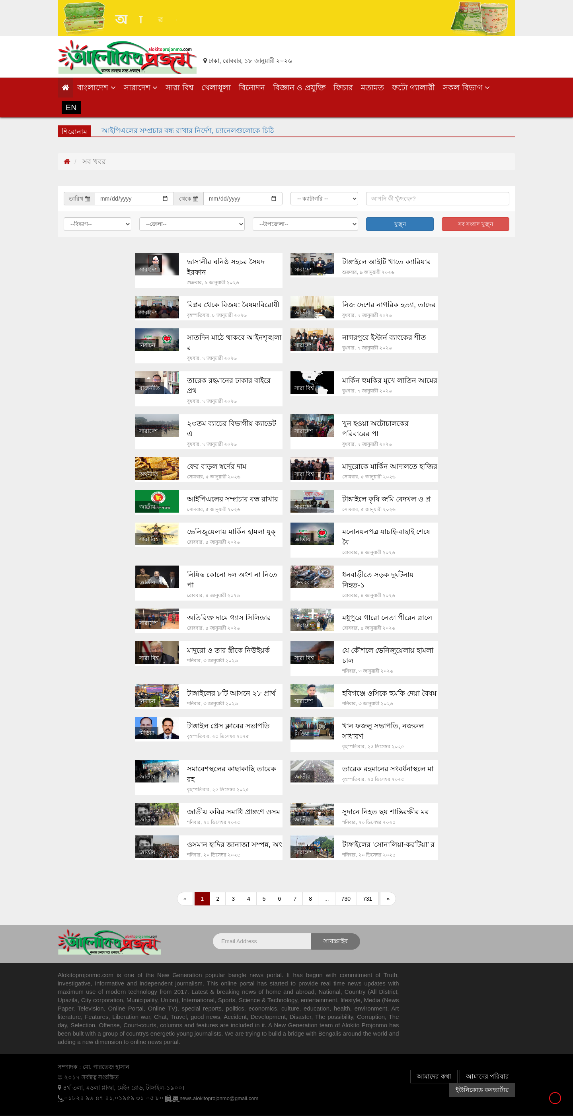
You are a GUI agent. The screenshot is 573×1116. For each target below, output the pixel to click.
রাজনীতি (149, 388)
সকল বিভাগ (466, 87)
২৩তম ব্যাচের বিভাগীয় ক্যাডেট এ (231, 428)
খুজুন (400, 224)
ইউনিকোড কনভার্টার (482, 1090)
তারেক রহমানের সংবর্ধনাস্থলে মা (387, 769)
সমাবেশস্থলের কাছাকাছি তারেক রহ (231, 774)
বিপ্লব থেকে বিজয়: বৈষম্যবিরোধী (233, 305)
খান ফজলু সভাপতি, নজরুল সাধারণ (383, 731)
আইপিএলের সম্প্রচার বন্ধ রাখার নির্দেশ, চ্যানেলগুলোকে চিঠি (187, 131)
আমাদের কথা (434, 1076)
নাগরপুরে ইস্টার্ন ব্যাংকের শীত (384, 337)
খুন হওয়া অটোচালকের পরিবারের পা (375, 428)
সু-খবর (302, 582)
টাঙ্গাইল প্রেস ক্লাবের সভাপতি (228, 726)
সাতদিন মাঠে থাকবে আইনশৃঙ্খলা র (234, 343)
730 (346, 899)
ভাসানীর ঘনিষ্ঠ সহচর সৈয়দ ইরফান (226, 267)
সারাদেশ (141, 87)
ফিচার (343, 87)
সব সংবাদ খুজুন (475, 224)
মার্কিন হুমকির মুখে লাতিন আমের (389, 380)
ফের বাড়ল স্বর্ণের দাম (216, 466)
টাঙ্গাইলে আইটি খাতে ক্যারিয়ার (386, 262)
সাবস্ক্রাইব (336, 941)
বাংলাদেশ (96, 87)
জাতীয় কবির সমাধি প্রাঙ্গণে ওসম (233, 812)
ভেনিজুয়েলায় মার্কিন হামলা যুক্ (231, 532)
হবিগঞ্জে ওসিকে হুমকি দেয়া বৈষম (389, 693)
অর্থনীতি (148, 474)
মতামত (372, 87)
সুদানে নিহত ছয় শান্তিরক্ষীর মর (385, 812)
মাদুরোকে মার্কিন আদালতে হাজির (389, 466)
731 (367, 899)
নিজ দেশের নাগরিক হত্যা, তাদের (389, 305)
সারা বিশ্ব (179, 87)
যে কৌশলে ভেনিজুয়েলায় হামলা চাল (387, 655)
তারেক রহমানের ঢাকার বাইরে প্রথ (229, 386)
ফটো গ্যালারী (413, 87)
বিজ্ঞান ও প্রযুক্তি (299, 87)
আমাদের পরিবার (487, 1076)
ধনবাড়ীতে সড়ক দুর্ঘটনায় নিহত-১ (378, 580)
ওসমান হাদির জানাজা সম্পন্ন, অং (234, 845)
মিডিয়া (146, 733)
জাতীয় (302, 312)
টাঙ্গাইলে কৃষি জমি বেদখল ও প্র (386, 499)
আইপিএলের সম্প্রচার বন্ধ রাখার (232, 499)
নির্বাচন (147, 345)
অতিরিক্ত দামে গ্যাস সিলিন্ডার (229, 618)
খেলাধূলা (216, 87)
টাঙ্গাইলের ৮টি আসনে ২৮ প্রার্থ (231, 693)
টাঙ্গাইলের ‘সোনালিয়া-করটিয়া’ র (388, 845)
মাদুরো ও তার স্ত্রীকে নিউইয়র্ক (228, 650)
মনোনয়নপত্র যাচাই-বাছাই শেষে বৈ (386, 537)
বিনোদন (252, 87)
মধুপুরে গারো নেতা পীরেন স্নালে (387, 618)
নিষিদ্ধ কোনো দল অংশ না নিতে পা (232, 580)
